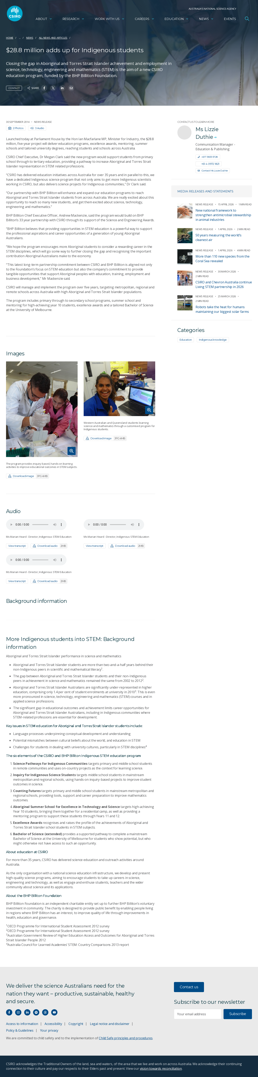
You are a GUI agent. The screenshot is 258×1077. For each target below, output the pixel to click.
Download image (28, 476)
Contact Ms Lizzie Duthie (213, 170)
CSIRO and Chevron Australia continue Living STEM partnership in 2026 (224, 284)
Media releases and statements (205, 191)
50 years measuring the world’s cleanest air (218, 237)
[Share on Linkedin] (62, 88)
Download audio (50, 546)
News (206, 19)
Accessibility (53, 1024)
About (44, 19)
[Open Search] (247, 19)
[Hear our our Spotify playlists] (36, 1012)
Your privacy (49, 1030)
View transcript (17, 545)
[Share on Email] (71, 88)
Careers (144, 19)
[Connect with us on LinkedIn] (27, 1012)
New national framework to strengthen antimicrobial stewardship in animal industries (223, 215)
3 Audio (37, 128)
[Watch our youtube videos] (54, 1012)
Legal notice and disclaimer (109, 1024)
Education (176, 19)
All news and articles (53, 38)
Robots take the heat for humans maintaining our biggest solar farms (222, 309)
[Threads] (45, 1012)
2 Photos (15, 128)
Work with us (110, 19)
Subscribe (237, 1014)
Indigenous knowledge (213, 339)
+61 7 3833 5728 (208, 156)
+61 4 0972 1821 (209, 163)
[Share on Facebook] (44, 88)
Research (73, 19)
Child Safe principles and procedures (125, 1038)
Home (9, 38)
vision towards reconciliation (161, 1068)
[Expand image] (42, 409)
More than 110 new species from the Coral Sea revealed (223, 258)
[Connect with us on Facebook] (9, 1012)
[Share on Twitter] (53, 88)
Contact (14, 88)
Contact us (189, 987)
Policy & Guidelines (19, 1030)
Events (230, 19)
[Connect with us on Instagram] (18, 1012)
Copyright (76, 1024)
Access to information (22, 1024)
